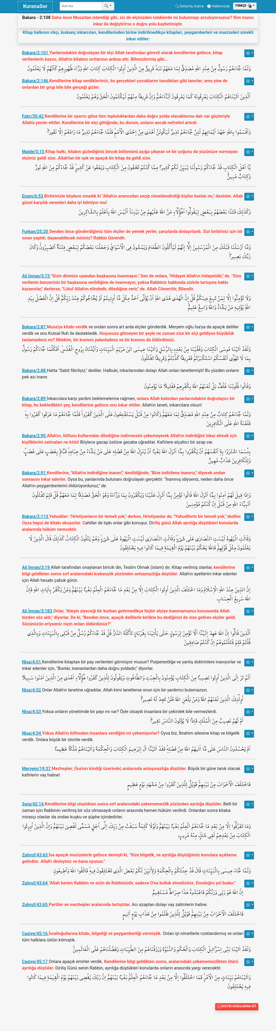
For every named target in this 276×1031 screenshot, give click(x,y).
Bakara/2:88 (34, 370)
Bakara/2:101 (35, 52)
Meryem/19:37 (37, 768)
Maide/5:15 (33, 151)
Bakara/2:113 (35, 516)
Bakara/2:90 (34, 435)
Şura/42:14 (33, 803)
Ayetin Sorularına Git (236, 1006)
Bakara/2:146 (35, 80)
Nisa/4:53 (32, 711)
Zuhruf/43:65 (35, 904)
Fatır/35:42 (33, 116)
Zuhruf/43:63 (35, 854)
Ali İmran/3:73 (36, 275)
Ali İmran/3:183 (37, 611)
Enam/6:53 (33, 196)
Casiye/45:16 (35, 933)
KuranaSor (35, 6)
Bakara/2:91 (34, 472)
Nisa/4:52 (32, 690)
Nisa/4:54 (32, 733)
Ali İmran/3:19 (36, 567)
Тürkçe (243, 5)
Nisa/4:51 (32, 661)
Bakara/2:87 (34, 326)
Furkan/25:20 (35, 231)
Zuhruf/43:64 (35, 883)
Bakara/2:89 (34, 398)
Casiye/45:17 (35, 961)
